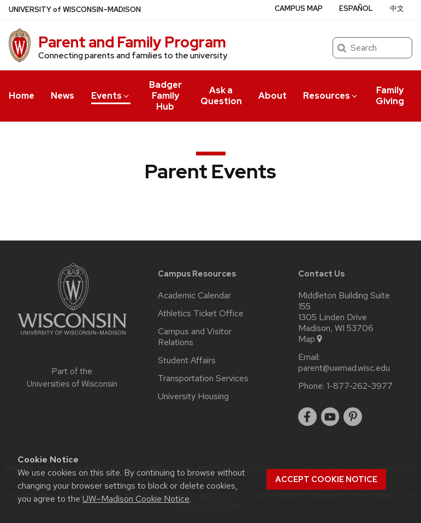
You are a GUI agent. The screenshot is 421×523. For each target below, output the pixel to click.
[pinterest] (352, 416)
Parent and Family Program (132, 42)
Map (311, 339)
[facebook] (307, 416)
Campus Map (299, 8)
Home (21, 95)
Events (111, 95)
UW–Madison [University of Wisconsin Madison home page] (75, 9)
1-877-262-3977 (360, 386)
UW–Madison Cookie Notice (135, 498)
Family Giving (390, 96)
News (62, 95)
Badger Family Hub (165, 95)
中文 (397, 8)
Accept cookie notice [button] (326, 479)
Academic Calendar (194, 295)
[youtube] (330, 416)
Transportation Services (203, 378)
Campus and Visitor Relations (195, 337)
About (272, 95)
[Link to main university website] (72, 336)
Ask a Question (221, 96)
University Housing (193, 396)
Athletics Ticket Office (201, 313)
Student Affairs (187, 360)
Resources (331, 95)
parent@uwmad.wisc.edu (344, 368)
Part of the (72, 377)
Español (356, 8)
